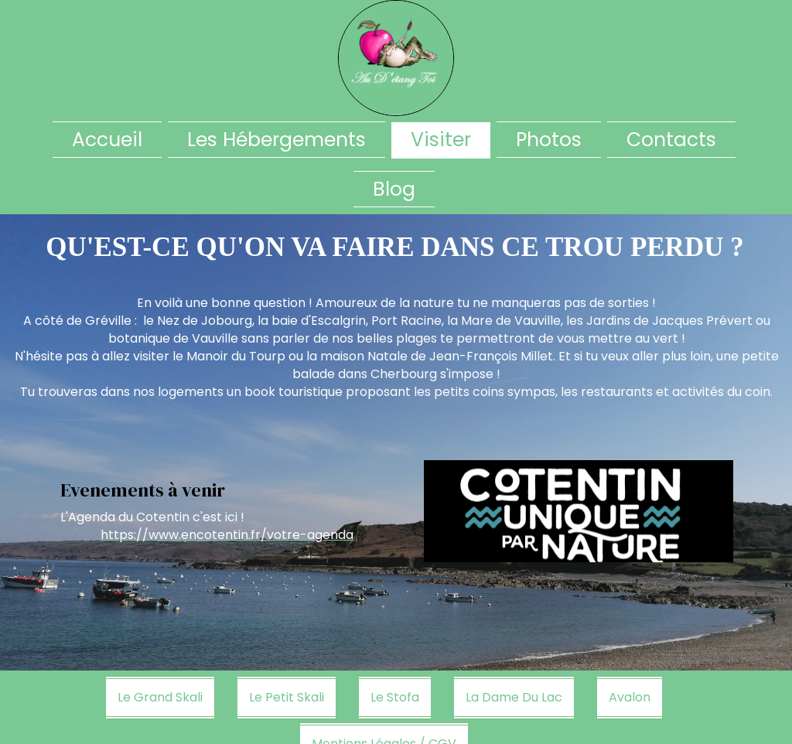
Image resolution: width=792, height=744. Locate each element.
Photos (549, 139)
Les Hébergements (276, 139)
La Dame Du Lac (514, 697)
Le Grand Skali (160, 697)
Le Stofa (394, 697)
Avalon (629, 697)
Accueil (107, 139)
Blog (394, 189)
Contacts (671, 139)
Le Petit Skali (286, 697)
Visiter (441, 139)
